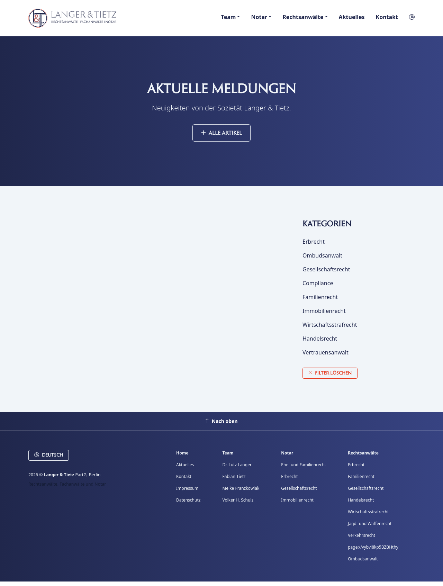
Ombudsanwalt (322, 260)
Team (227, 457)
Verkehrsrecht (361, 540)
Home (182, 457)
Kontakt (387, 19)
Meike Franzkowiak (240, 493)
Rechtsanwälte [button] (302, 19)
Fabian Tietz (233, 481)
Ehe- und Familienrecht (303, 469)
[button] (409, 19)
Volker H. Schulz (237, 504)
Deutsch (48, 459)
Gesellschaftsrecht (326, 274)
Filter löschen (330, 377)
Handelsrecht (319, 343)
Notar (287, 457)
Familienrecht (320, 301)
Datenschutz (188, 504)
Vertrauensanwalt (325, 357)
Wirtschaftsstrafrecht (329, 329)
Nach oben (221, 425)
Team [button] (228, 19)
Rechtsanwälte (363, 457)
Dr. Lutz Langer (236, 469)
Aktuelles (352, 19)
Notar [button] (259, 19)
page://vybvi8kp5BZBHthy (373, 552)
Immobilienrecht (324, 315)
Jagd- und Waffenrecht (369, 528)
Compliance (317, 287)
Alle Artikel (221, 137)
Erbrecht (313, 246)
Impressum (187, 493)
